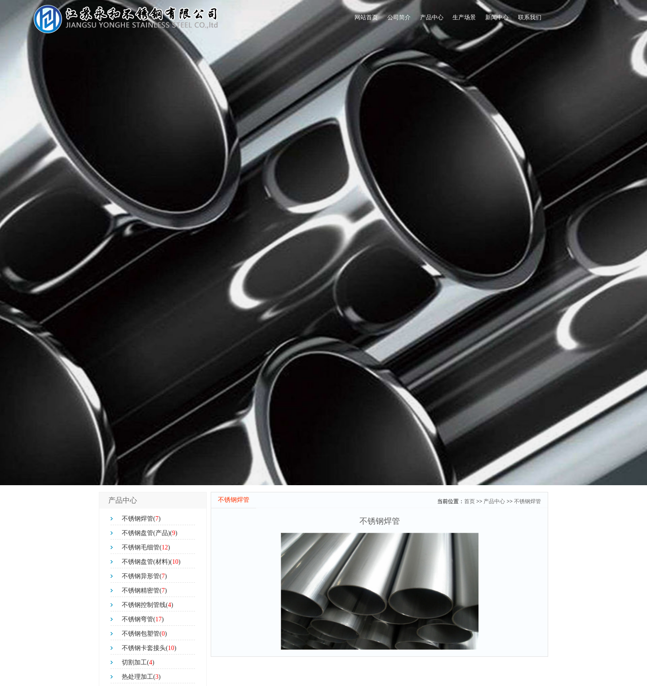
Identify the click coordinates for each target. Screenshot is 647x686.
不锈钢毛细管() (146, 547)
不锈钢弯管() (143, 619)
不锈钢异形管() (144, 576)
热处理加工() (141, 676)
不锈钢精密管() (144, 590)
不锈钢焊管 (527, 501)
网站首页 (281, 20)
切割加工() (138, 662)
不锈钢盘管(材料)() (151, 561)
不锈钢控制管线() (147, 605)
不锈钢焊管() (141, 518)
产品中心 (377, 20)
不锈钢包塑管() (144, 633)
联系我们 (522, 20)
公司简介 (329, 20)
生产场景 (425, 20)
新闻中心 (474, 20)
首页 (469, 501)
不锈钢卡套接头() (149, 648)
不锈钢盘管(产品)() (149, 533)
